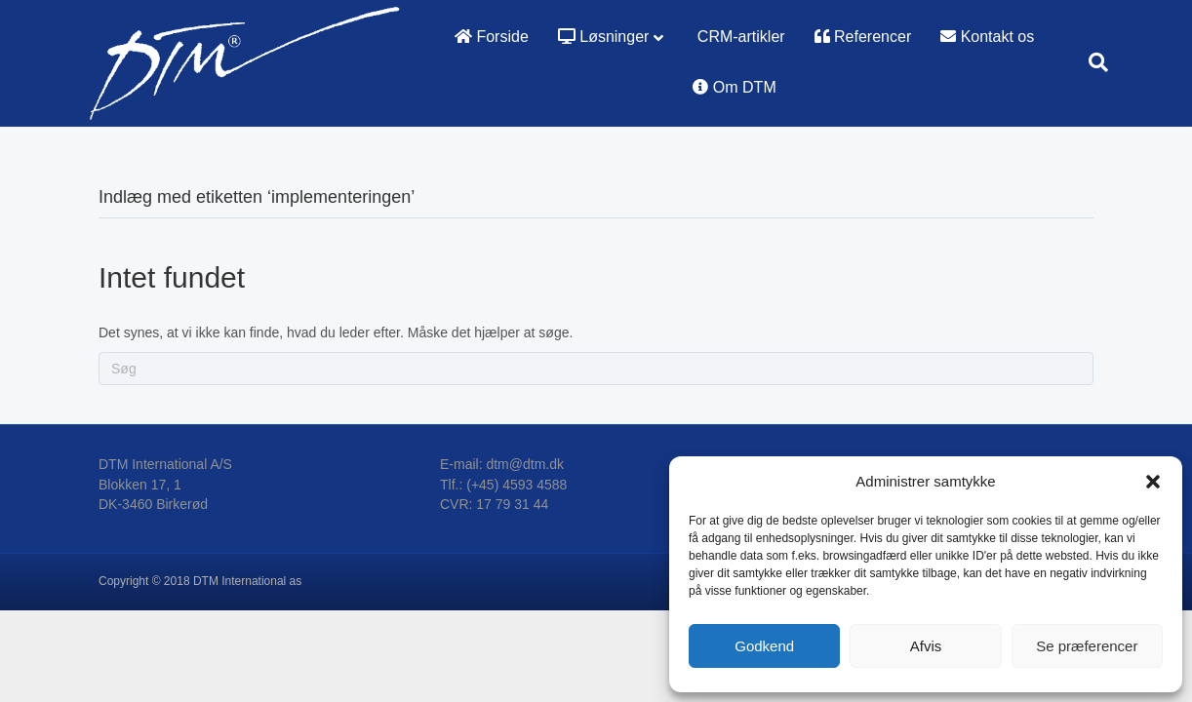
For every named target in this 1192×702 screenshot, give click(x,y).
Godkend (764, 646)
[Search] (1091, 62)
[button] (1153, 481)
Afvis (926, 646)
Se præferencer (1086, 646)
